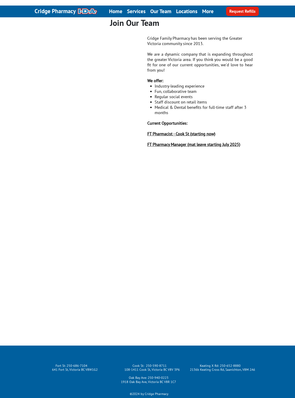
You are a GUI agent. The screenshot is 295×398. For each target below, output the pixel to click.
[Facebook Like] (69, 353)
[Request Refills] (242, 11)
